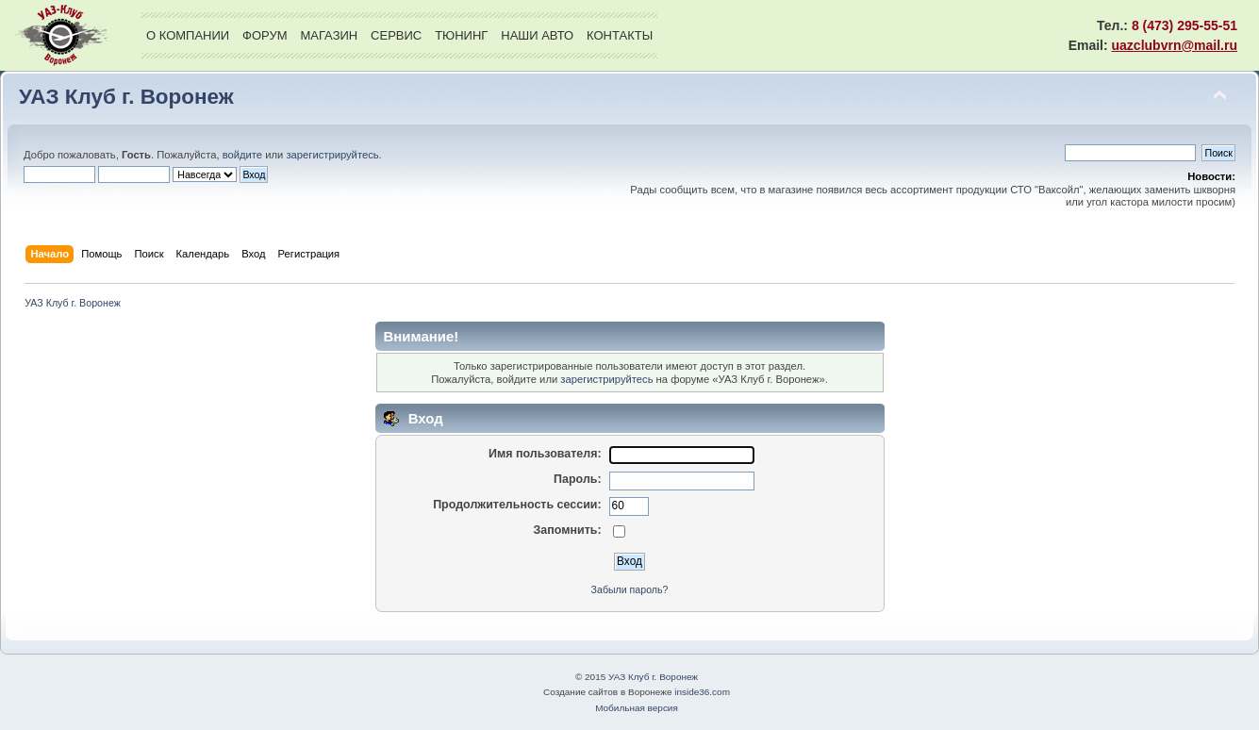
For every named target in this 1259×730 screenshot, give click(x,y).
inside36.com (702, 692)
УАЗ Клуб (61, 35)
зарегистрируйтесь (332, 154)
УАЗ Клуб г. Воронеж (126, 96)
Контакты (620, 35)
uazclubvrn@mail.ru (1174, 45)
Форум (264, 35)
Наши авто (537, 35)
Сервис (396, 35)
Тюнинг (461, 35)
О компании (187, 35)
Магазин (328, 35)
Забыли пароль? (630, 589)
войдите (242, 154)
